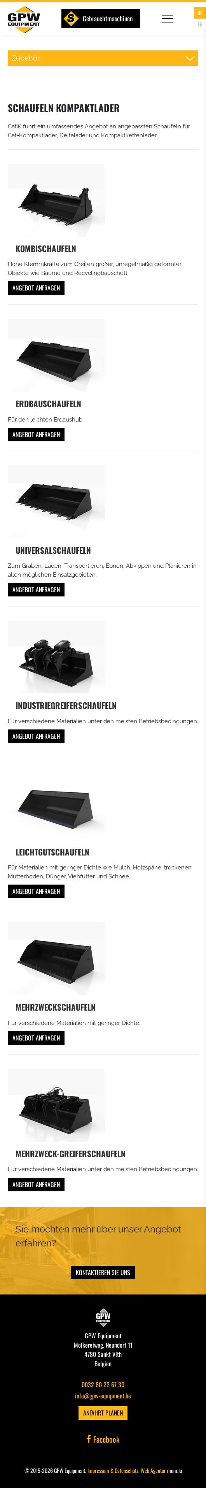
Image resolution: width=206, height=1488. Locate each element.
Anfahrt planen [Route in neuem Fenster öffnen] (103, 1412)
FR (200, 24)
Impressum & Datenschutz (112, 1470)
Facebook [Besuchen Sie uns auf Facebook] (103, 1439)
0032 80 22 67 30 (103, 1384)
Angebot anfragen (36, 287)
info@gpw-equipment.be (103, 1395)
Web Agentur (153, 1470)
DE (200, 13)
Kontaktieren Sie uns (103, 1272)
